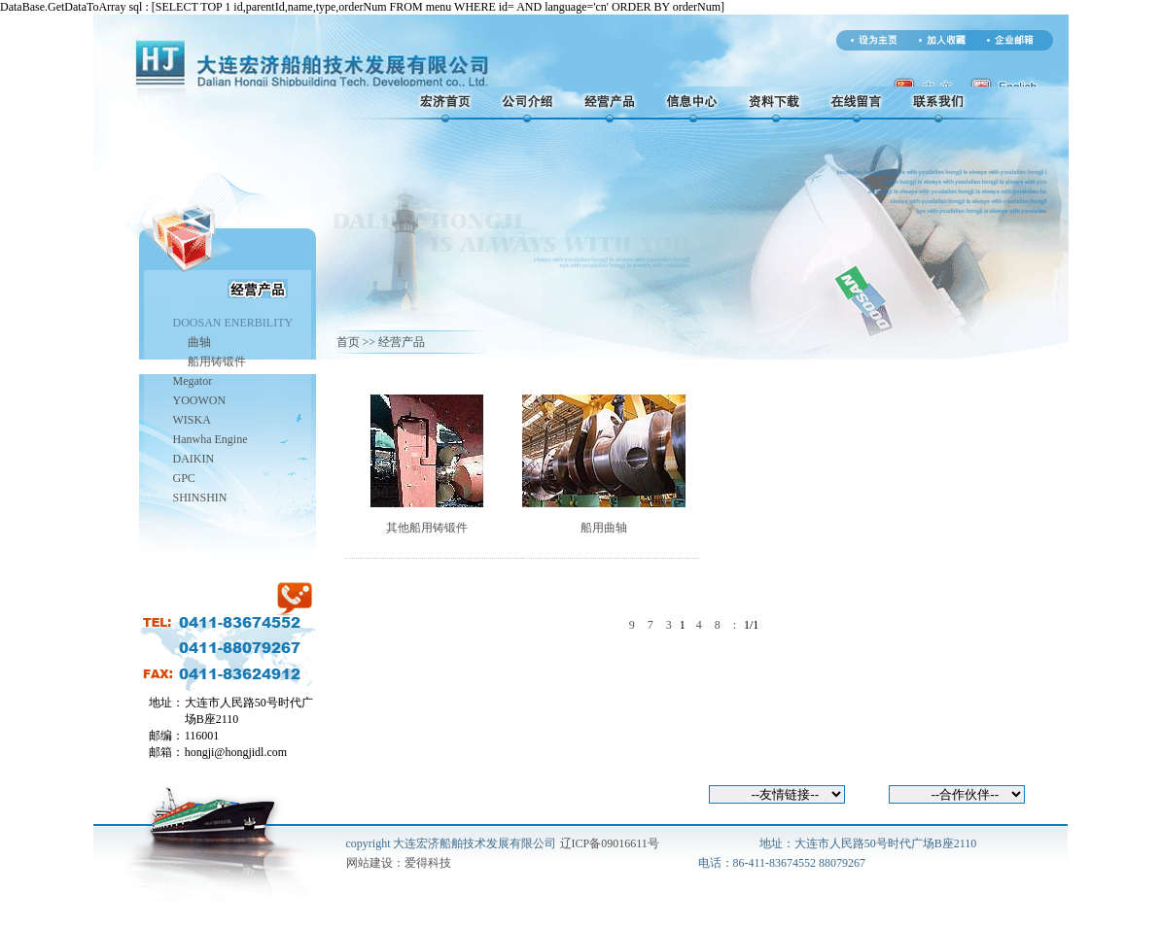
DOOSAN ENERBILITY (233, 322)
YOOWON (200, 400)
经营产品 (401, 342)
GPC (184, 478)
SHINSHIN (200, 497)
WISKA (192, 420)
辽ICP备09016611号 (609, 843)
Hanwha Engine (210, 439)
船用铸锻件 (217, 361)
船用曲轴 (603, 527)
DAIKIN (194, 458)
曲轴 (199, 342)
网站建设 (369, 863)
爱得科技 (428, 863)
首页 (348, 342)
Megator (193, 381)
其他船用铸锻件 (427, 527)
